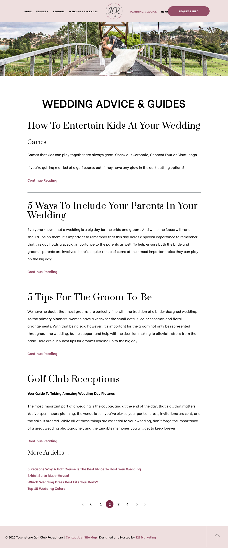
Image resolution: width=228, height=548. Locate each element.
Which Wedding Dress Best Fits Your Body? (62, 481)
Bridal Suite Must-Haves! (48, 475)
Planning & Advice (143, 11)
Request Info (189, 11)
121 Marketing (146, 537)
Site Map (90, 537)
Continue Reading (42, 179)
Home (28, 11)
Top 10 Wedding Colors (46, 488)
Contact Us (74, 537)
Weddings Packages (83, 11)
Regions (59, 11)
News (165, 11)
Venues (41, 11)
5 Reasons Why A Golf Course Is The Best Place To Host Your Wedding (84, 468)
